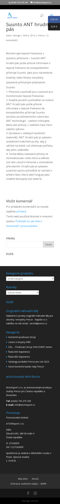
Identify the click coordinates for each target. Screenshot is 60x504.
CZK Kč (53, 20)
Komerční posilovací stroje (22, 337)
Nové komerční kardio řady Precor (26, 366)
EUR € (52, 27)
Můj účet (23, 478)
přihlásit (21, 211)
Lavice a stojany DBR (19, 342)
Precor (41, 35)
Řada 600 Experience (19, 351)
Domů (35, 478)
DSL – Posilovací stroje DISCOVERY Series (30, 346)
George (16, 35)
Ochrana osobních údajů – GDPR (28, 483)
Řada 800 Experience (19, 356)
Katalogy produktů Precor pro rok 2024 (28, 361)
